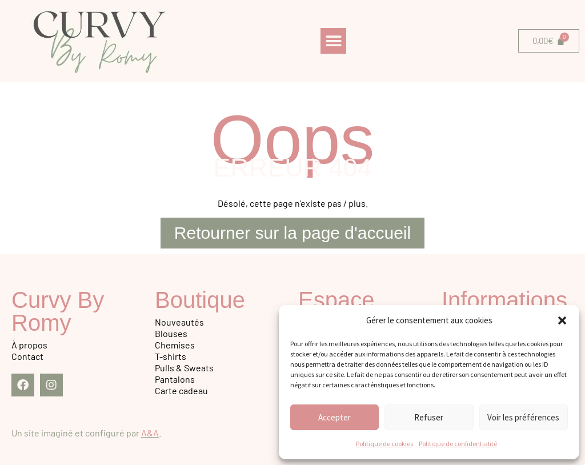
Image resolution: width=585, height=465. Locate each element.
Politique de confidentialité (458, 443)
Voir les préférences (523, 417)
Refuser (428, 417)
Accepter (334, 417)
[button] (562, 320)
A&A (150, 432)
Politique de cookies (384, 443)
